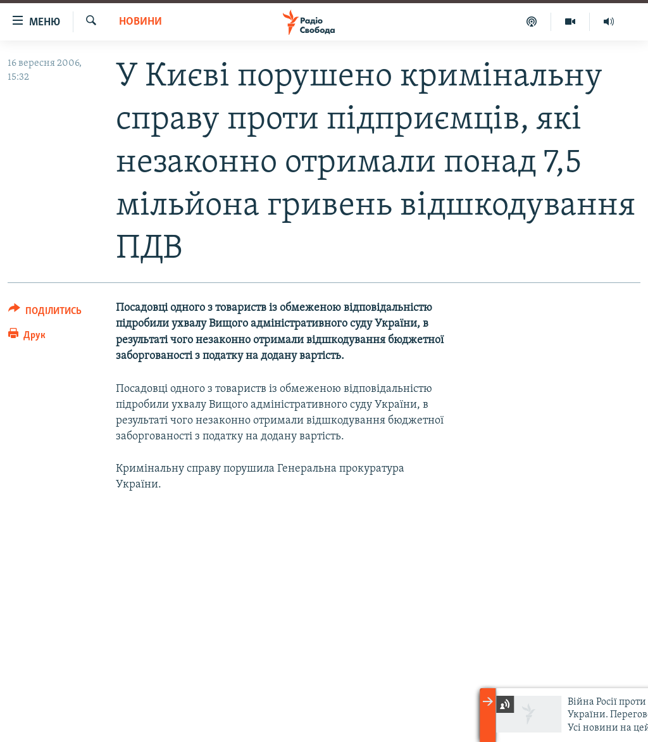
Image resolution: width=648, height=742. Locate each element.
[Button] (45, 313)
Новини (140, 22)
